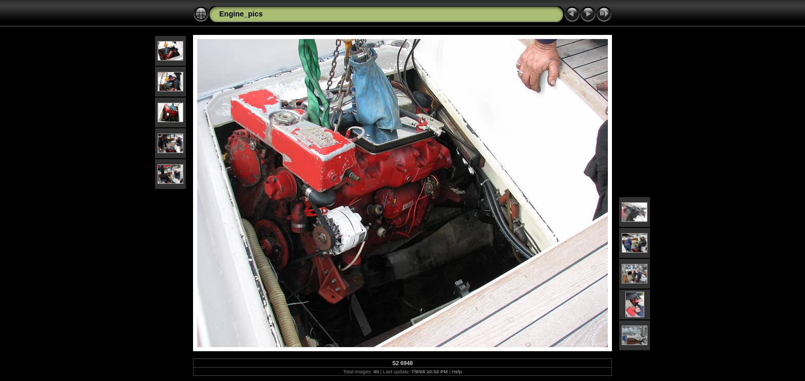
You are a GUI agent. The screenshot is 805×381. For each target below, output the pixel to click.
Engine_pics (241, 14)
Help (457, 371)
